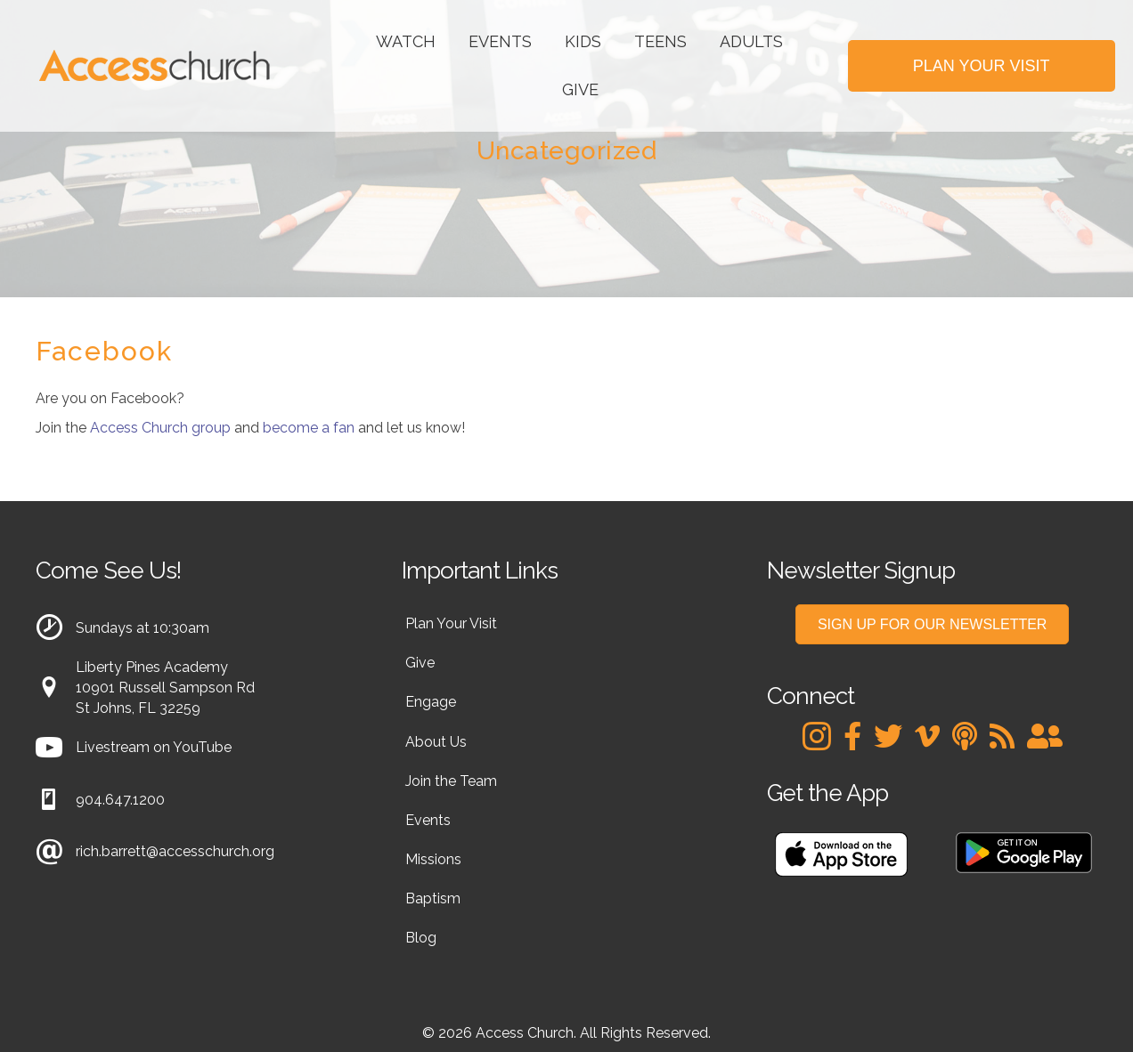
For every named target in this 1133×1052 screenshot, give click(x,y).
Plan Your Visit (451, 623)
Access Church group (160, 427)
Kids (583, 41)
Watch (406, 41)
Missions (433, 859)
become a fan (309, 427)
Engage (430, 701)
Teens (660, 41)
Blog (420, 937)
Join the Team (451, 781)
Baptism (433, 898)
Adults (751, 41)
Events (500, 41)
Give (580, 89)
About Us (436, 741)
